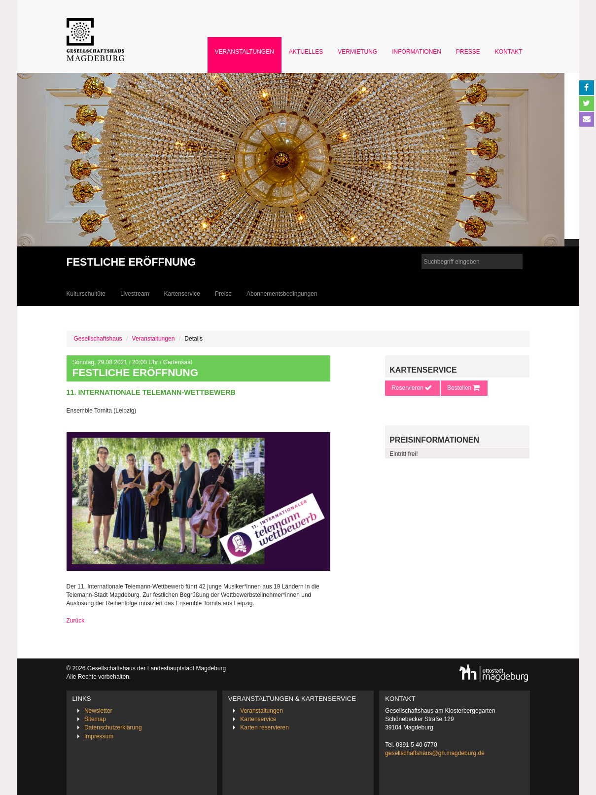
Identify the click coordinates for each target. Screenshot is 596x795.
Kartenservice (182, 293)
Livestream (134, 293)
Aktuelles (306, 51)
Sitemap (95, 719)
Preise (223, 293)
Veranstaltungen (244, 51)
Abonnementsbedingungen (281, 293)
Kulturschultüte (86, 293)
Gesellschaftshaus (98, 338)
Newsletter (98, 710)
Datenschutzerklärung (113, 727)
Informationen (416, 51)
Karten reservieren (264, 727)
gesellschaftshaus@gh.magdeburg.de (435, 753)
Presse (468, 51)
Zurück (76, 620)
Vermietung (357, 51)
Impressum (98, 736)
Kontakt (509, 51)
